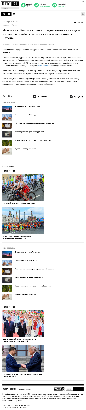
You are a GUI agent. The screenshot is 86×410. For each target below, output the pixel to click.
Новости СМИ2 (8, 167)
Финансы (6, 25)
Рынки (14, 25)
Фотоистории (8, 171)
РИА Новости (44, 65)
